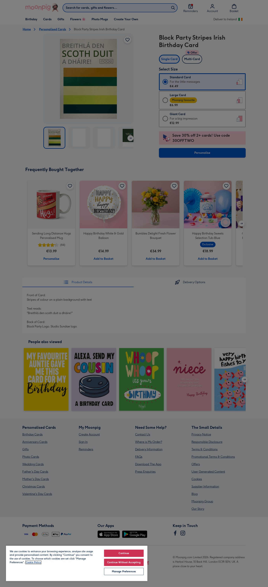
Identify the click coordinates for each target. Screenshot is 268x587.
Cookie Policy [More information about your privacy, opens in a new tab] (33, 562)
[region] (76, 563)
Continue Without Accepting (123, 562)
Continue (124, 553)
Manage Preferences (124, 571)
